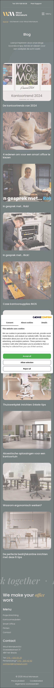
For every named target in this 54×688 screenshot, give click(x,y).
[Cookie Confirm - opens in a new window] (42, 317)
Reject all (27, 369)
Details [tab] (44, 323)
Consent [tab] (9, 323)
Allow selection (27, 362)
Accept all (27, 356)
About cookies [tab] (27, 323)
